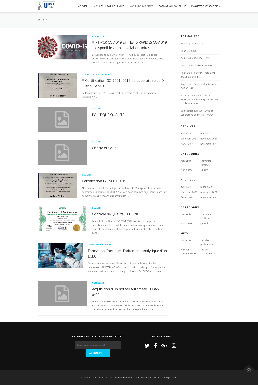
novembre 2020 (208, 143)
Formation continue (172, 6)
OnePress (120, 377)
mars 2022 (206, 133)
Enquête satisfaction (205, 6)
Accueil (83, 6)
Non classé (105, 74)
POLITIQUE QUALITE (108, 114)
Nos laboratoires (141, 6)
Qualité (97, 108)
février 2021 (187, 143)
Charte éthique (104, 147)
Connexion (186, 240)
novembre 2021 (208, 138)
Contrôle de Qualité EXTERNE (115, 213)
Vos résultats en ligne (109, 6)
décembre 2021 (189, 138)
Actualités (99, 36)
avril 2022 (186, 133)
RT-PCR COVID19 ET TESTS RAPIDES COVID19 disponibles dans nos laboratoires (200, 99)
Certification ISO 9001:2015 (104, 180)
